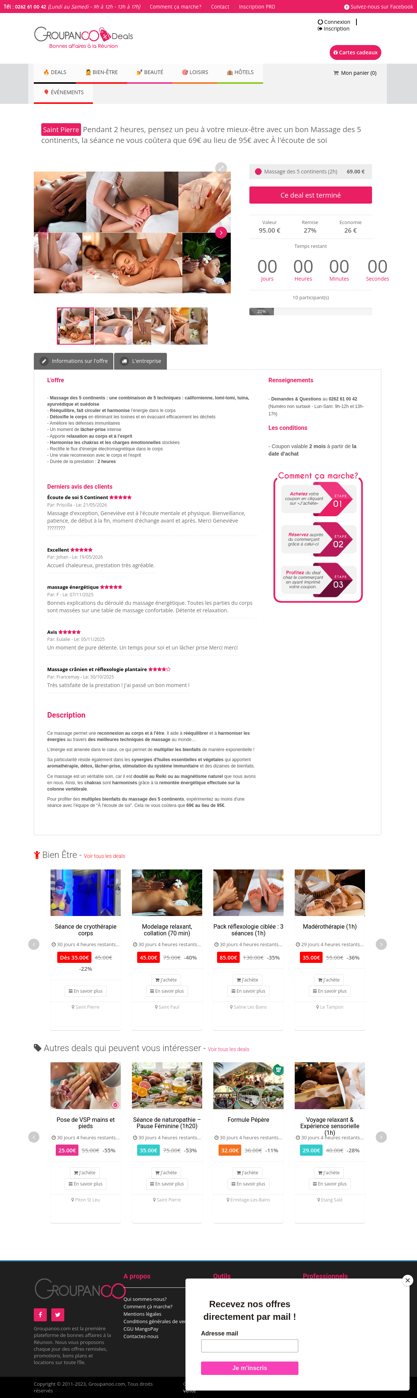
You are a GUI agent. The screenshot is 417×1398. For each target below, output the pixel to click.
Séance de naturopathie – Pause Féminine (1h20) (167, 1123)
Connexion (334, 22)
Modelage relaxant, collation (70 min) (167, 930)
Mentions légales (142, 1314)
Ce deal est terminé (311, 195)
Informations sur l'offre (73, 361)
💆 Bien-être (106, 72)
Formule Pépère (248, 1119)
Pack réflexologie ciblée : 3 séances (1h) (248, 930)
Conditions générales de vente (157, 1321)
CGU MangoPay (140, 1328)
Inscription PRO (257, 7)
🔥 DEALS (56, 72)
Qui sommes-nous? (145, 1299)
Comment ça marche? (175, 7)
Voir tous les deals (104, 856)
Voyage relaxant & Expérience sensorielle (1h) (329, 1126)
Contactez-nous (140, 1336)
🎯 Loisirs (208, 72)
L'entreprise (140, 361)
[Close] (407, 1280)
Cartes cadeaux (355, 52)
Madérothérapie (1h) (330, 926)
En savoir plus (85, 991)
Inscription (334, 28)
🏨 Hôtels (256, 72)
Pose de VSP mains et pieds (85, 1123)
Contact (220, 7)
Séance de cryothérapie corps (85, 930)
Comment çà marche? (147, 1306)
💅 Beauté (159, 72)
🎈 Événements (65, 92)
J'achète (166, 980)
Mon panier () (358, 72)
